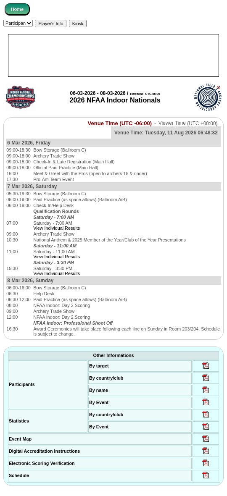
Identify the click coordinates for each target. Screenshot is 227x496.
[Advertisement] (113, 55)
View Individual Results (56, 228)
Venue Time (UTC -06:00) (119, 123)
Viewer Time (188, 123)
